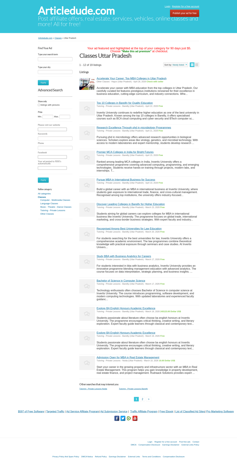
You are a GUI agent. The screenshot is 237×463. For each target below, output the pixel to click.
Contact (196, 442)
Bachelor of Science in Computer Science (121, 280)
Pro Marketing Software (220, 411)
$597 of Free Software (31, 411)
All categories (44, 193)
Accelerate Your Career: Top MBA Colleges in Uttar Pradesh (132, 78)
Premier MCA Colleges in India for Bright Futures (125, 152)
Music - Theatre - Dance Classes (55, 207)
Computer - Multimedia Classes (55, 200)
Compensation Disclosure (149, 445)
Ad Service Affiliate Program (82, 411)
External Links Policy (190, 445)
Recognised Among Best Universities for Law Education (129, 228)
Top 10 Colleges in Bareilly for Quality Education (125, 103)
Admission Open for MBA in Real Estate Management (128, 357)
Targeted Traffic (55, 411)
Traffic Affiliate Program (143, 411)
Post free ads (184, 442)
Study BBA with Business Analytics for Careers (124, 256)
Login (167, 6)
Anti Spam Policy (72, 456)
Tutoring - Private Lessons (52, 210)
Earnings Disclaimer (170, 445)
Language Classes (49, 203)
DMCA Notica (87, 456)
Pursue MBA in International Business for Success (126, 179)
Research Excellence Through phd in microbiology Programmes (134, 127)
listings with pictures (50, 105)
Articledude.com (76, 11)
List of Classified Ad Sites (190, 411)
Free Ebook (166, 411)
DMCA (133, 445)
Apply (43, 82)
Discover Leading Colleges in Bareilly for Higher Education (131, 204)
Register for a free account (185, 6)
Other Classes (47, 214)
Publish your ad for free (185, 13)
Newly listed (178, 65)
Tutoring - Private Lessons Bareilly (133, 389)
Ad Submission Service (113, 411)
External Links (134, 456)
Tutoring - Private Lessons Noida (93, 389)
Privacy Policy (58, 456)
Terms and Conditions (151, 456)
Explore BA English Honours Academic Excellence (126, 308)
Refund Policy (101, 456)
